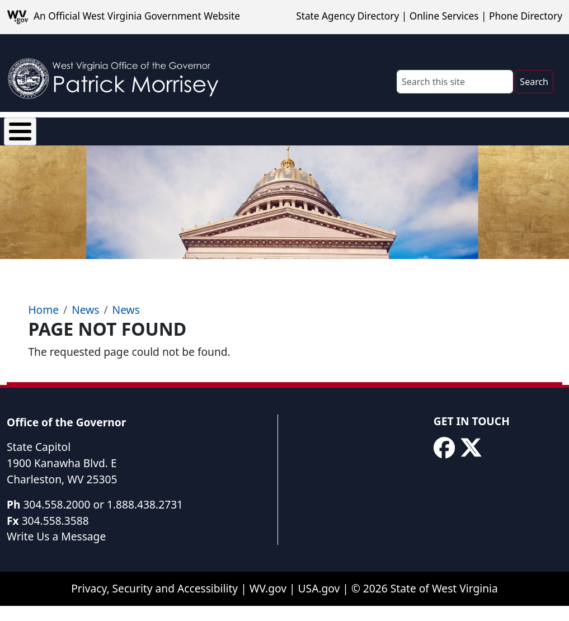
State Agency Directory (347, 16)
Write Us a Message (56, 553)
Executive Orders (200, 136)
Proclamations (319, 136)
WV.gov (268, 605)
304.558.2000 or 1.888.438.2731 (103, 521)
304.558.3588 (55, 537)
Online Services (444, 16)
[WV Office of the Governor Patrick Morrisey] (118, 73)
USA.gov (319, 605)
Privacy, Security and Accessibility (154, 605)
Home (43, 326)
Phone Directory (525, 16)
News (139, 136)
